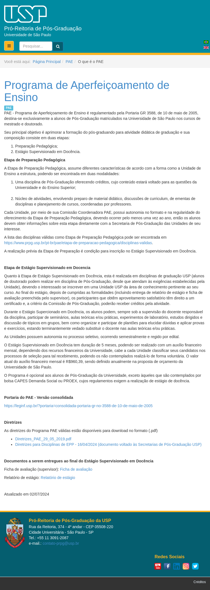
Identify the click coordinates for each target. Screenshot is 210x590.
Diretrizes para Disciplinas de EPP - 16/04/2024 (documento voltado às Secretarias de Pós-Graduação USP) (108, 444)
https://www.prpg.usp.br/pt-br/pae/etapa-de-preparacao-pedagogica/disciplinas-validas (78, 243)
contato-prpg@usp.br (61, 543)
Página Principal (47, 61)
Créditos (199, 582)
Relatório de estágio (58, 477)
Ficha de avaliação (76, 469)
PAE (69, 61)
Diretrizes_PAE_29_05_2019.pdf (43, 439)
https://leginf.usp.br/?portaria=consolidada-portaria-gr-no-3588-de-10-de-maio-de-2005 (78, 406)
